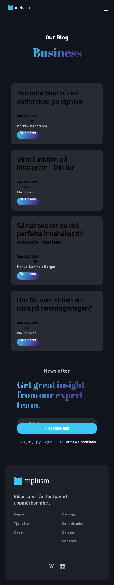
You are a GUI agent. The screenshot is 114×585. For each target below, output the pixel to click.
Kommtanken (74, 524)
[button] (104, 9)
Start (19, 515)
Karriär (68, 533)
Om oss (68, 515)
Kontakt (69, 541)
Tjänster (22, 524)
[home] (22, 9)
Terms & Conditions (80, 442)
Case (18, 533)
